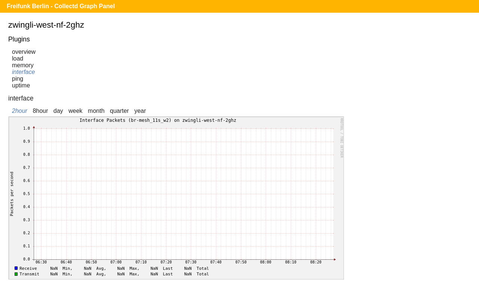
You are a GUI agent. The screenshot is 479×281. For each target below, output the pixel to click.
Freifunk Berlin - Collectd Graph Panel (61, 6)
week (75, 111)
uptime (21, 85)
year (140, 111)
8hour (40, 111)
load (17, 58)
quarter (119, 111)
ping (17, 78)
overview (24, 52)
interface (23, 72)
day (58, 111)
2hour (19, 111)
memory (23, 65)
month (96, 111)
